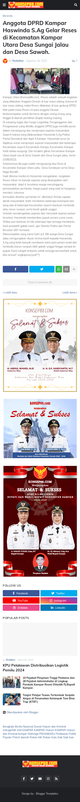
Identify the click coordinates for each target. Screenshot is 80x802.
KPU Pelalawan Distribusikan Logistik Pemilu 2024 (35, 667)
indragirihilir (9, 730)
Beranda (8, 15)
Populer (7, 737)
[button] (4, 5)
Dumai (37, 726)
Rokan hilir (36, 737)
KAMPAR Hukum (44, 730)
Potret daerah (21, 737)
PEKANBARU (47, 733)
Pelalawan (62, 733)
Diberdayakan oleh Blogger (20, 712)
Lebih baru (11, 292)
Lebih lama (68, 292)
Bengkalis (8, 726)
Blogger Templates (47, 793)
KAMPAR (27, 730)
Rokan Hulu (50, 737)
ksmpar (22, 733)
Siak (59, 737)
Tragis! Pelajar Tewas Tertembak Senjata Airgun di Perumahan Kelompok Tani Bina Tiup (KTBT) (49, 698)
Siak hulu (68, 737)
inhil (19, 730)
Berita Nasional (24, 726)
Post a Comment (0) (40, 282)
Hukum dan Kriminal (54, 726)
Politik (72, 733)
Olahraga (33, 733)
